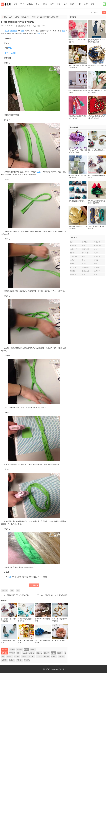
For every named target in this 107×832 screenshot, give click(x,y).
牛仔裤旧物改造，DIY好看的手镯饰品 (55, 595)
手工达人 (31, 656)
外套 (83, 256)
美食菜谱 (46, 656)
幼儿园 (25, 653)
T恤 (18, 591)
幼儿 (38, 4)
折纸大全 (31, 653)
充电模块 (97, 242)
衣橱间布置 (97, 245)
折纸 (45, 4)
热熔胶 (13, 53)
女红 (65, 4)
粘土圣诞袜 (85, 253)
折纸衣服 (85, 242)
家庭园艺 (54, 656)
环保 (58, 4)
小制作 (30, 4)
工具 (10, 48)
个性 (38, 33)
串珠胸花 (97, 256)
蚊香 (83, 245)
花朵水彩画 (73, 249)
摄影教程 (61, 656)
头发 (63, 31)
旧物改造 (4, 591)
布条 (38, 172)
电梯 (95, 274)
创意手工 (9, 656)
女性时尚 (39, 656)
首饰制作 (12, 649)
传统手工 (24, 656)
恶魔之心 (97, 267)
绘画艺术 (4, 660)
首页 (15, 4)
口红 (95, 249)
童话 (95, 264)
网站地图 (61, 669)
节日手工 (12, 653)
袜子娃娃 (73, 245)
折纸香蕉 (73, 274)
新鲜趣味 (27, 660)
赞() (34, 585)
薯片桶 (84, 264)
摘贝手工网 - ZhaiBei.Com (51, 669)
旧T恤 (7, 31)
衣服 (10, 577)
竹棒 (83, 274)
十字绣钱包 (73, 256)
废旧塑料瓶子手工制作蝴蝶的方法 (18, 595)
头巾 (83, 260)
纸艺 (52, 4)
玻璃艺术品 (85, 249)
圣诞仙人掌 (85, 271)
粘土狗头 (73, 253)
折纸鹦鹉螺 (85, 267)
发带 (22, 31)
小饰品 (32, 17)
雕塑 (72, 4)
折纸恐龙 (73, 267)
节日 (22, 4)
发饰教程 (19, 649)
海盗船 (96, 260)
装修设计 (12, 660)
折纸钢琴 (97, 271)
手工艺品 (17, 656)
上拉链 (72, 260)
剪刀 (6, 53)
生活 (79, 4)
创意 (86, 4)
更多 (93, 4)
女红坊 (16, 17)
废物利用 (13, 31)
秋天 (71, 242)
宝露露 (96, 253)
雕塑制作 (60, 653)
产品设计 (19, 660)
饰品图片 (33, 649)
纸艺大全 (39, 653)
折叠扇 (72, 264)
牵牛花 (72, 271)
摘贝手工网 (8, 17)
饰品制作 (24, 17)
